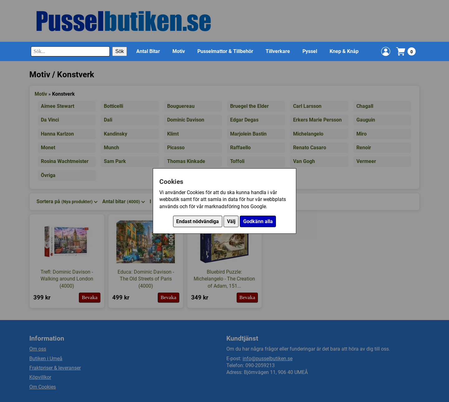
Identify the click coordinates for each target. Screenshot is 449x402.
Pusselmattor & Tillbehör (225, 51)
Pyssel (309, 51)
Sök (119, 51)
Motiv (178, 51)
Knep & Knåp (344, 51)
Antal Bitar (148, 51)
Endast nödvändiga (197, 221)
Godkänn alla (258, 221)
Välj (231, 221)
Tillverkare (278, 51)
